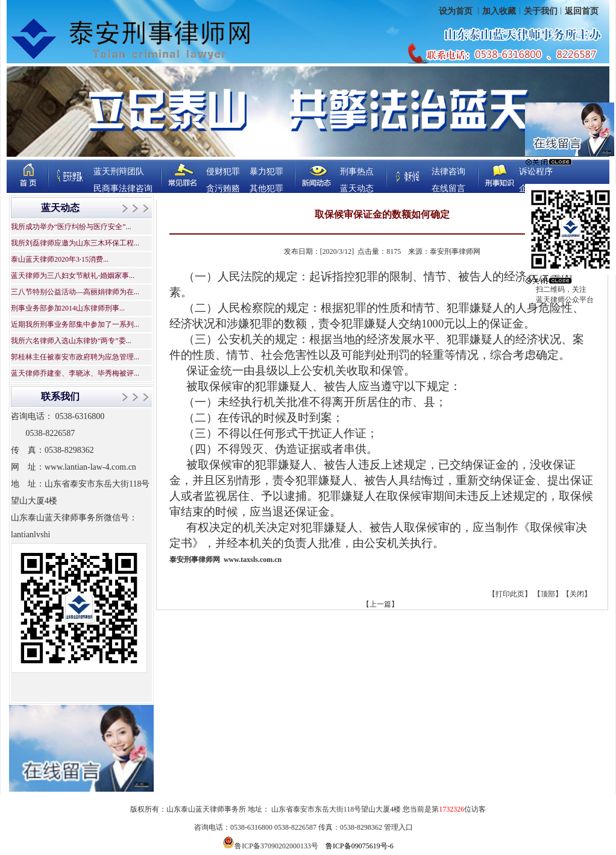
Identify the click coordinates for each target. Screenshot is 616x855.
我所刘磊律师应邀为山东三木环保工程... (75, 243)
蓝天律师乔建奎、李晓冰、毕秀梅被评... (75, 373)
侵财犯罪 (223, 171)
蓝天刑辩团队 (118, 171)
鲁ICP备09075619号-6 (359, 846)
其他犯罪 (266, 188)
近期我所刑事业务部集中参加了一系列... (75, 324)
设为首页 (457, 11)
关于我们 (541, 11)
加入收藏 (499, 11)
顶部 (548, 594)
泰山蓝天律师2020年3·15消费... (59, 259)
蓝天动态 (357, 188)
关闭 (577, 594)
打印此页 (509, 594)
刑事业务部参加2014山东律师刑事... (68, 308)
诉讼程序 (536, 171)
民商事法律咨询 (122, 188)
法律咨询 (448, 171)
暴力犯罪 (266, 171)
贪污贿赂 (223, 188)
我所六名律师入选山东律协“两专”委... (71, 340)
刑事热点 (357, 171)
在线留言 (448, 188)
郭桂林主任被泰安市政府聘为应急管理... (75, 357)
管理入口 (398, 827)
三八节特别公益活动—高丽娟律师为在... (75, 292)
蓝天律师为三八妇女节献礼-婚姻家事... (72, 275)
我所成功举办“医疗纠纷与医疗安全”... (71, 226)
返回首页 (582, 11)
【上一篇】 (380, 604)
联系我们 (60, 396)
